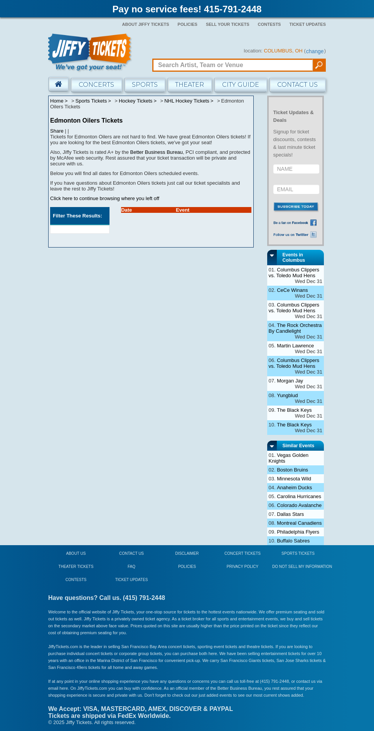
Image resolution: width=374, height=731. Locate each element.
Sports (145, 84)
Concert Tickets (242, 553)
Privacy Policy (242, 566)
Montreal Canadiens (299, 523)
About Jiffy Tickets (145, 24)
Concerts (96, 84)
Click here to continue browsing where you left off (104, 198)
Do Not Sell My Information (302, 566)
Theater (189, 84)
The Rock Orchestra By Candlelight (295, 328)
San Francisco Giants (241, 660)
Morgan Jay (290, 381)
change (315, 51)
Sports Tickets (298, 553)
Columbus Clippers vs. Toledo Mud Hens (294, 272)
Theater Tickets (76, 566)
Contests (269, 24)
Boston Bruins (292, 470)
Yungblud (287, 395)
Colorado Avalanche (299, 505)
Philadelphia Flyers (298, 532)
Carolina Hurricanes (299, 496)
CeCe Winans (292, 290)
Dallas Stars (290, 514)
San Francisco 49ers (67, 667)
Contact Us (297, 84)
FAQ (131, 566)
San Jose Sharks (292, 660)
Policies (187, 24)
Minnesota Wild (294, 479)
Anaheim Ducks (294, 487)
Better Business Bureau (156, 152)
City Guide (240, 84)
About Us (76, 553)
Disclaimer (187, 553)
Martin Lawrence (295, 346)
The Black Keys (294, 410)
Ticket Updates (307, 24)
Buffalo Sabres (293, 541)
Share (57, 131)
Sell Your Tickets (227, 24)
